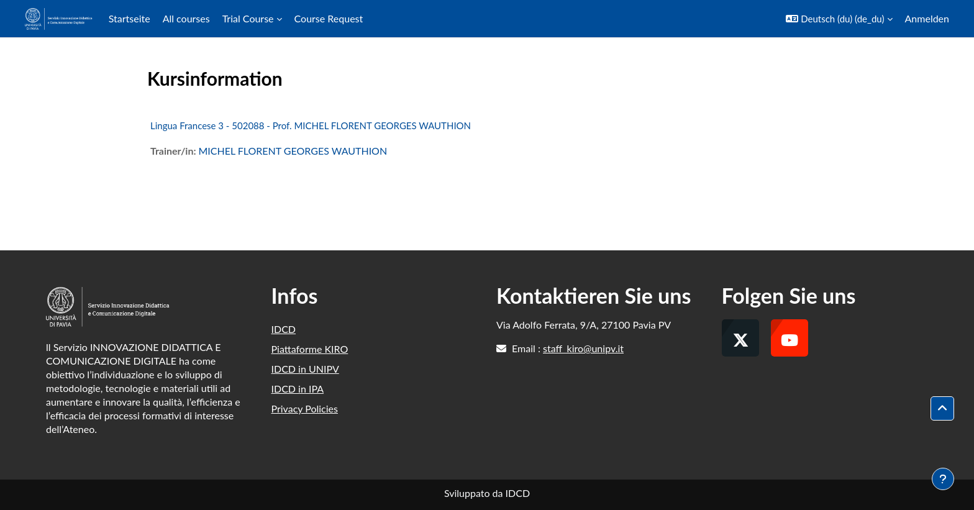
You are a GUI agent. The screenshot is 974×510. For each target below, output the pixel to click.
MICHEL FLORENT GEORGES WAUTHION (292, 151)
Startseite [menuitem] (129, 18)
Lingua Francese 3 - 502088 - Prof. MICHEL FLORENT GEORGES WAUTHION (310, 125)
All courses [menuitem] (186, 18)
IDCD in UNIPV (305, 369)
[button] (838, 18)
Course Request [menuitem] (328, 18)
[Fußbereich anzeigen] (943, 479)
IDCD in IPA (297, 388)
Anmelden (927, 18)
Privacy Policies (304, 408)
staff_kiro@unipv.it (583, 348)
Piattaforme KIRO (309, 349)
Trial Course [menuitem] (248, 18)
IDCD (283, 329)
